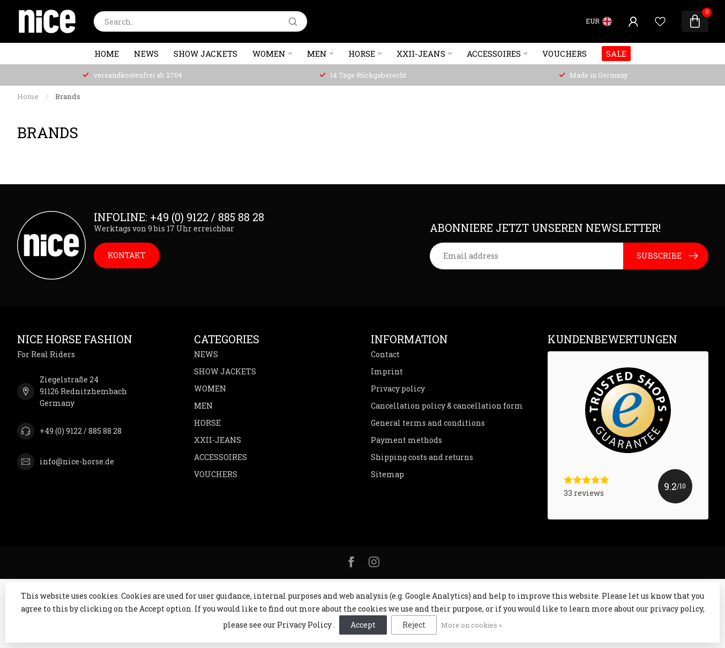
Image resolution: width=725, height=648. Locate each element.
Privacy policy (398, 388)
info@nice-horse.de (77, 461)
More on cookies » (471, 625)
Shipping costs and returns (422, 457)
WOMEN (269, 53)
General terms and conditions (428, 423)
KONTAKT (127, 255)
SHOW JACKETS (205, 53)
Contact (385, 354)
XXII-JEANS (421, 53)
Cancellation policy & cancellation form (447, 406)
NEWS (146, 53)
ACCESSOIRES (494, 53)
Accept (363, 625)
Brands (67, 96)
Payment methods (406, 440)
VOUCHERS (564, 53)
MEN (317, 53)
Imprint (387, 371)
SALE (616, 53)
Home (106, 53)
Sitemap (387, 474)
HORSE (361, 53)
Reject (413, 625)
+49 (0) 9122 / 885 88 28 (81, 431)
